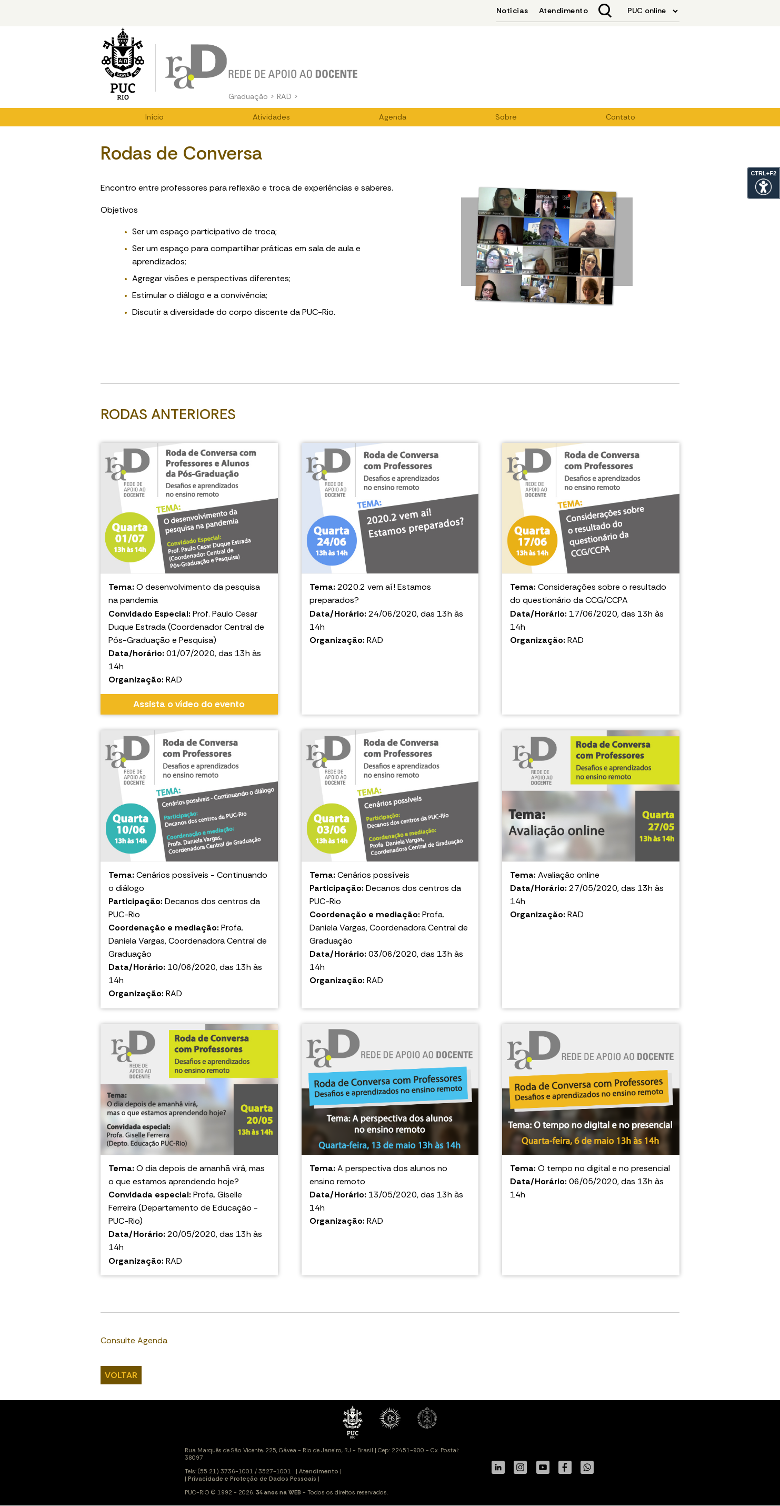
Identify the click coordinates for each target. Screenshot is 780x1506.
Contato (620, 117)
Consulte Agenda (134, 1340)
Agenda (392, 117)
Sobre (506, 117)
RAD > (287, 96)
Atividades (271, 117)
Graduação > (251, 96)
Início (154, 117)
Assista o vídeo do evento (189, 704)
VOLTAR (121, 1375)
